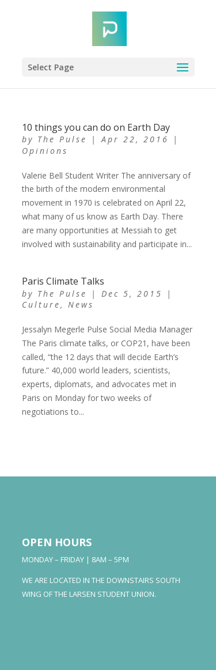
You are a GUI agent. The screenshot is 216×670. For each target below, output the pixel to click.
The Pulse (62, 139)
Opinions (45, 150)
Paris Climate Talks (63, 281)
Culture (41, 304)
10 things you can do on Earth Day (96, 127)
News (81, 304)
